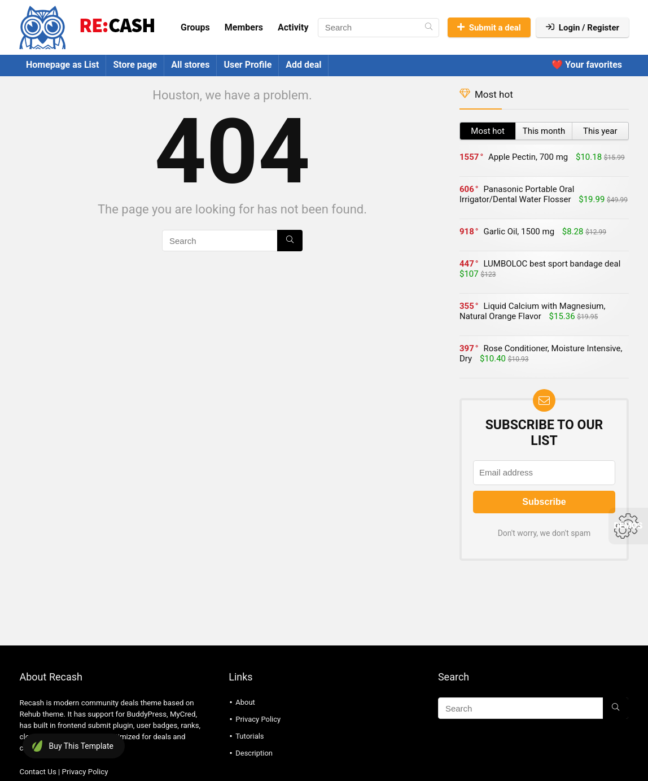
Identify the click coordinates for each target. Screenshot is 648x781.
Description (254, 753)
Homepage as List (62, 64)
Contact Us (37, 771)
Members (244, 27)
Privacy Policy (85, 771)
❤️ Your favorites (586, 64)
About (245, 702)
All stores (190, 64)
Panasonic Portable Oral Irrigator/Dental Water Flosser (516, 194)
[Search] (428, 27)
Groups (195, 27)
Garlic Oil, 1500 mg (518, 231)
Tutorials (249, 736)
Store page (135, 64)
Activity (293, 27)
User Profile (248, 64)
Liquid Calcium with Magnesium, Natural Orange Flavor (532, 311)
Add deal (303, 64)
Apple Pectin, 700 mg (528, 157)
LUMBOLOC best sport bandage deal (551, 264)
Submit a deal (489, 28)
